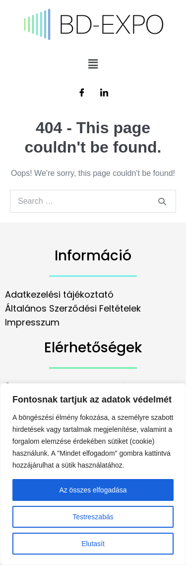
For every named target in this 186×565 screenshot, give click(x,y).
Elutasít (93, 544)
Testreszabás (92, 517)
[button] (92, 64)
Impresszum (32, 322)
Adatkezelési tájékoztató (59, 294)
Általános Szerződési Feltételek (73, 308)
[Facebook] (81, 93)
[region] (93, 474)
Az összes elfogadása (92, 490)
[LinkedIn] (104, 93)
